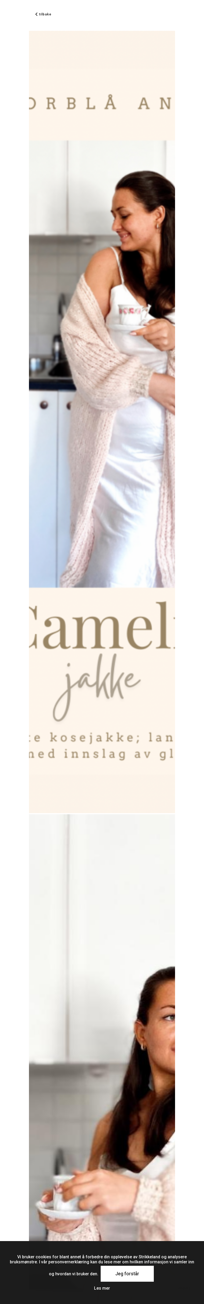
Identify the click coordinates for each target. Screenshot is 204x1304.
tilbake (43, 14)
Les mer (102, 1288)
